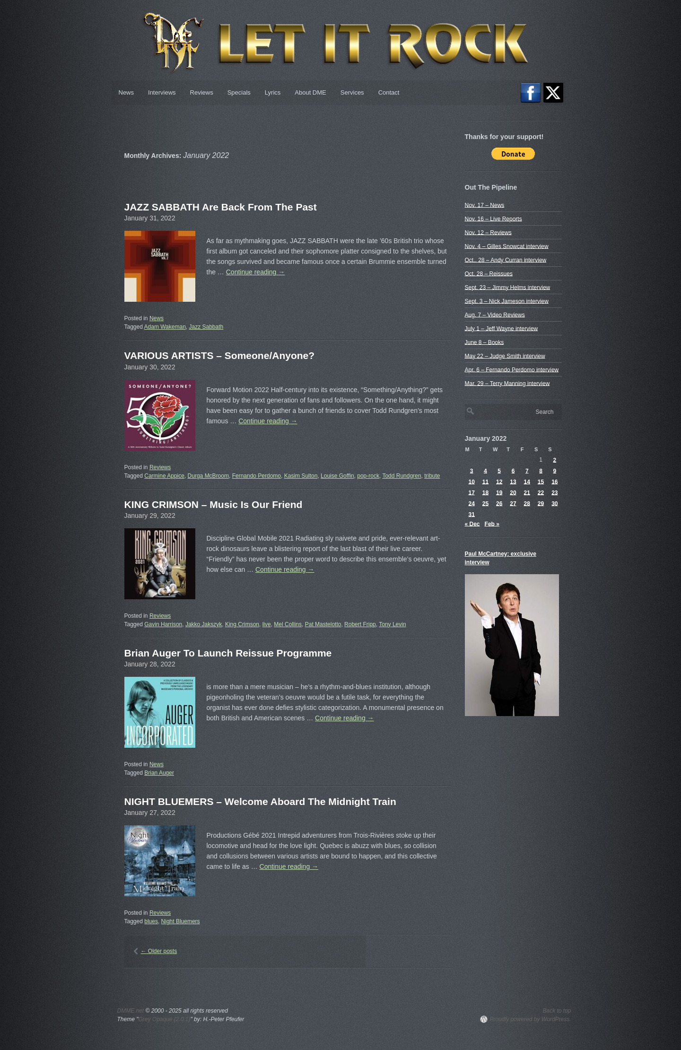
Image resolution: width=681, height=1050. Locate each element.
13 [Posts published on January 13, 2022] (513, 481)
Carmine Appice (164, 475)
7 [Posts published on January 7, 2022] (527, 470)
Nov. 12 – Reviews (488, 232)
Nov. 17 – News (485, 204)
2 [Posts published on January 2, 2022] (555, 459)
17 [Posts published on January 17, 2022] (471, 492)
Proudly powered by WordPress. (530, 1019)
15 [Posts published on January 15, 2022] (541, 481)
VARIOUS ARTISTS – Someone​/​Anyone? (219, 355)
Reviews (201, 92)
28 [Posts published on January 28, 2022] (527, 503)
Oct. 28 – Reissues (489, 273)
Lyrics (272, 92)
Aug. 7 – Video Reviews (495, 314)
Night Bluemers (180, 921)
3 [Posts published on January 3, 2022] (471, 470)
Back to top (556, 1010)
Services (352, 92)
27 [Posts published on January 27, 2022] (513, 503)
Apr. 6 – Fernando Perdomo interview (512, 369)
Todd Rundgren (401, 475)
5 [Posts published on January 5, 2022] (499, 470)
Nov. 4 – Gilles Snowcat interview (507, 246)
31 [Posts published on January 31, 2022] (471, 514)
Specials (239, 92)
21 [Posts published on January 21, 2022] (527, 492)
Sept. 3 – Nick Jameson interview (507, 301)
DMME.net (130, 1010)
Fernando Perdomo (256, 475)
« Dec (472, 523)
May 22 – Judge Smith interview (505, 355)
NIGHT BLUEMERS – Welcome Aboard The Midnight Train (260, 801)
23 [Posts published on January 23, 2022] (554, 492)
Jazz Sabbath (206, 327)
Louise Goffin (337, 475)
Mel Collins (288, 624)
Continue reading (255, 272)
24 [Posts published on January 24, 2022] (471, 503)
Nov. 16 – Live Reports (493, 218)
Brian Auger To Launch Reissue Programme (228, 653)
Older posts (159, 951)
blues (151, 921)
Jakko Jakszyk (203, 624)
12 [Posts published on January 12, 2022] (499, 481)
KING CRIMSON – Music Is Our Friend (213, 504)
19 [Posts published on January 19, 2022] (499, 492)
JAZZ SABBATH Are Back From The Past (220, 206)
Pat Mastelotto (323, 624)
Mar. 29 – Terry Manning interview (507, 383)
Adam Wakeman (165, 327)
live (266, 624)
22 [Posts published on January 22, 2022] (541, 492)
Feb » (492, 523)
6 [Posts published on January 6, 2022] (513, 470)
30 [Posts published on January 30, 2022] (554, 503)
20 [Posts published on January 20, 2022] (513, 492)
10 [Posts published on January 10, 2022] (471, 481)
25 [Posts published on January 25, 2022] (485, 503)
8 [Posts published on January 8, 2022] (540, 470)
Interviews (162, 92)
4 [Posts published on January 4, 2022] (485, 470)
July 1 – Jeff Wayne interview (501, 328)
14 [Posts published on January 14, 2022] (527, 481)
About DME (310, 92)
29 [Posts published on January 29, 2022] (541, 503)
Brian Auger (159, 773)
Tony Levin (392, 624)
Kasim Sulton (301, 475)
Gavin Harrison (163, 624)
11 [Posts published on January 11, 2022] (485, 481)
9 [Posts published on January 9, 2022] (555, 470)
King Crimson (242, 624)
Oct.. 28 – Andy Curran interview (506, 259)
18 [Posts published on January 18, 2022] (485, 492)
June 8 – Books (484, 342)
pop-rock (368, 475)
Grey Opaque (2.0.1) (164, 1019)
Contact (389, 92)
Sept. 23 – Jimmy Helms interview (507, 287)
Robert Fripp (360, 624)
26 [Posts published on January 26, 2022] (499, 503)
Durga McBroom (208, 475)
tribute (432, 475)
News (126, 92)
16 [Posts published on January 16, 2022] (554, 481)
